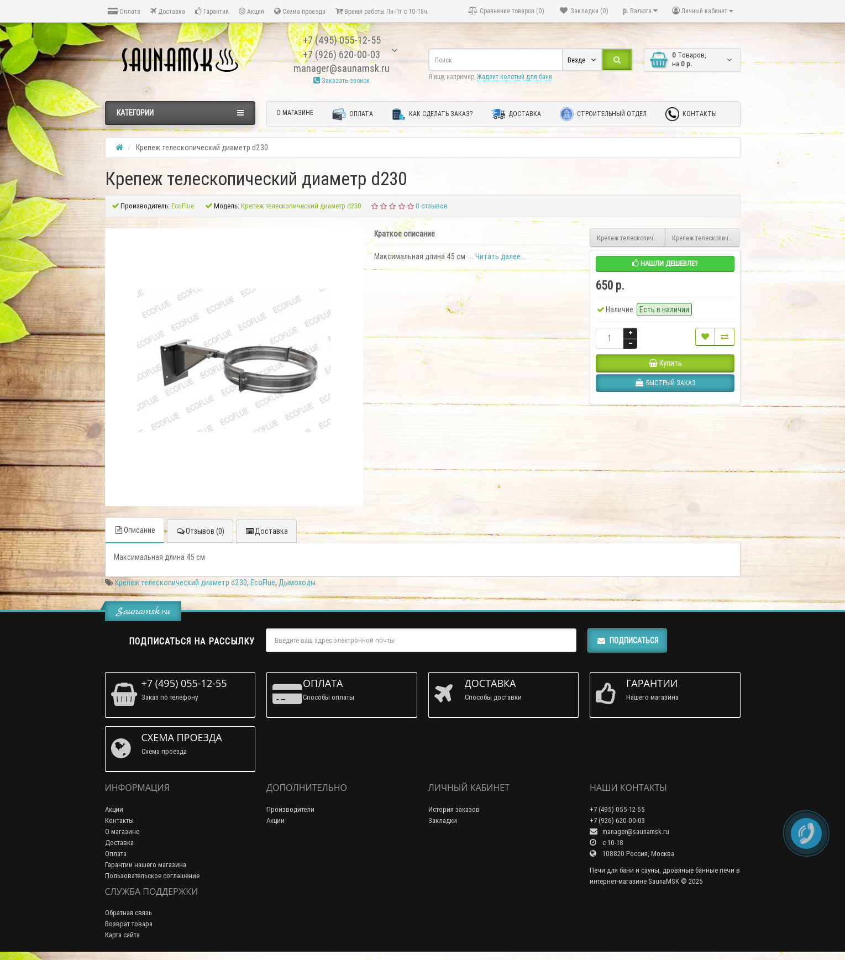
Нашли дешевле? (665, 263)
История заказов (454, 809)
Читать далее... (500, 256)
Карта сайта (122, 935)
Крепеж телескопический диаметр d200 (706, 238)
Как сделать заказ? (432, 114)
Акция (251, 11)
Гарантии (212, 11)
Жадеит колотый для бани (514, 76)
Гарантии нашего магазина (145, 864)
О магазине (294, 112)
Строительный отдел (603, 114)
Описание (134, 530)
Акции (114, 809)
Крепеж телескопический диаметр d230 (181, 582)
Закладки (442, 820)
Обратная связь (128, 912)
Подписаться (627, 641)
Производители (290, 809)
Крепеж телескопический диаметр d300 (631, 238)
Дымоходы (297, 582)
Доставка (167, 11)
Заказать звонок (341, 80)
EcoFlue (262, 582)
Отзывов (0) (200, 531)
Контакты (691, 114)
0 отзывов (432, 206)
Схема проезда (300, 11)
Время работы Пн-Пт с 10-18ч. (382, 11)
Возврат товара (129, 923)
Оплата (124, 11)
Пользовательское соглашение (152, 875)
